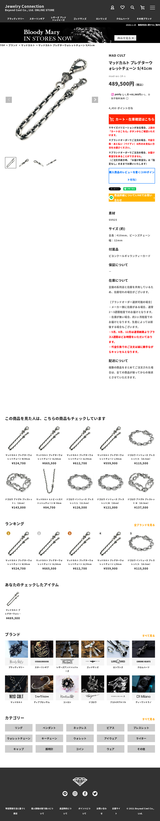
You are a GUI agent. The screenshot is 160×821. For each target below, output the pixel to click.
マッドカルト (28, 45)
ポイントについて (84, 811)
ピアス (111, 728)
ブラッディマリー (15, 18)
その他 (141, 749)
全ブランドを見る (144, 525)
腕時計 (49, 749)
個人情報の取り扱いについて (42, 811)
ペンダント (49, 728)
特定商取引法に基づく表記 (15, 811)
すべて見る (148, 635)
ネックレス (80, 728)
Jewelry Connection (24, 6)
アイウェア (110, 738)
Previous (9, 100)
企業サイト (116, 811)
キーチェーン (49, 738)
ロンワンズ (101, 18)
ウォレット (80, 738)
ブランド (13, 45)
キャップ (18, 749)
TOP (2, 45)
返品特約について (66, 811)
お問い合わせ (102, 811)
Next (95, 100)
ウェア (111, 749)
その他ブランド (144, 18)
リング (19, 728)
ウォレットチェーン (18, 738)
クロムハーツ (122, 18)
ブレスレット (141, 728)
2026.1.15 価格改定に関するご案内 (143, 25)
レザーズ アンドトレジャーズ (58, 18)
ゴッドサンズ (80, 18)
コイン (80, 749)
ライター (141, 738)
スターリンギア (37, 18)
